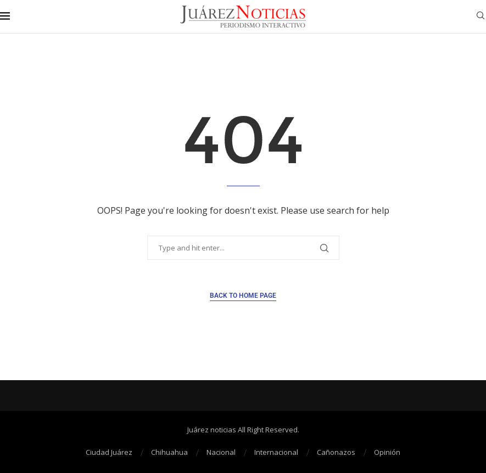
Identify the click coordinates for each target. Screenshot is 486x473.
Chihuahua (169, 452)
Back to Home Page (243, 295)
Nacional (221, 452)
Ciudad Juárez (109, 452)
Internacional (276, 452)
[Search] (480, 17)
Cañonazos (336, 452)
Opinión (387, 452)
